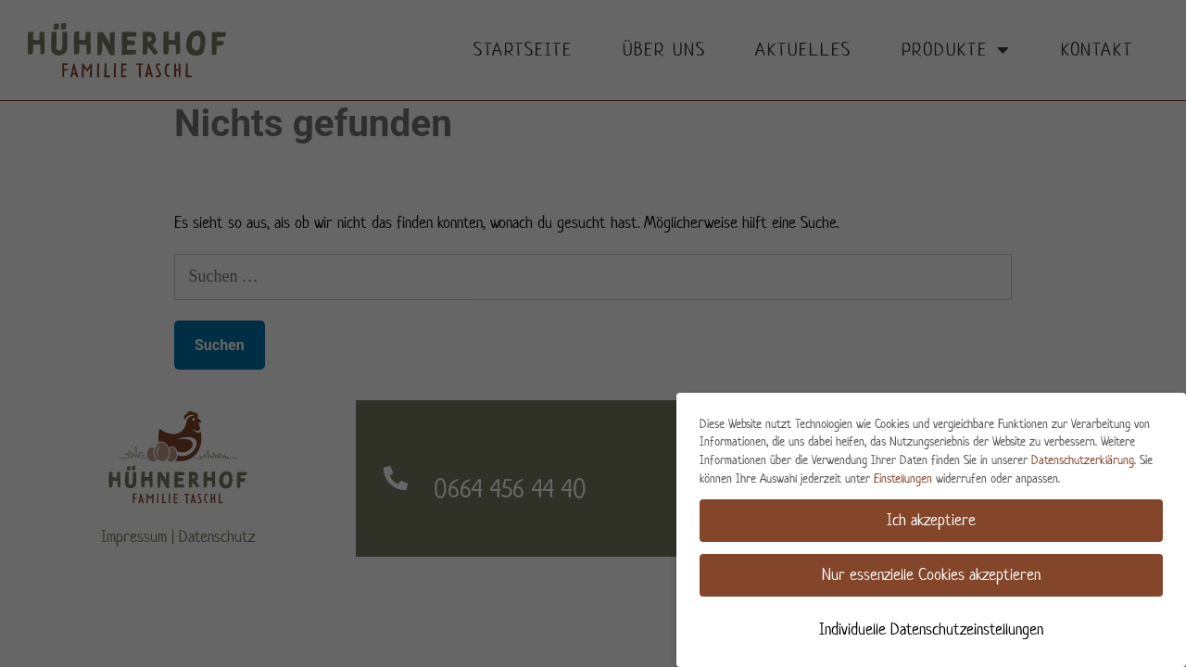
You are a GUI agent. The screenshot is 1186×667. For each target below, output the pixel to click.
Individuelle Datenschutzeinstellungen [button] (931, 629)
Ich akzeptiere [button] (931, 520)
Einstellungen (903, 478)
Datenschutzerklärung (1082, 460)
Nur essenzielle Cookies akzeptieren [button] (931, 574)
